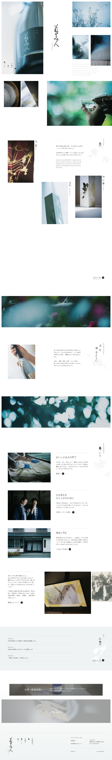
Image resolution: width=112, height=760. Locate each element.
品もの (18, 739)
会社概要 (28, 737)
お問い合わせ (32, 740)
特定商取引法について (76, 743)
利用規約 (73, 740)
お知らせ (25, 739)
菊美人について (21, 740)
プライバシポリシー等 (76, 737)
